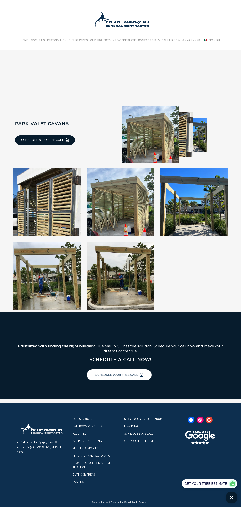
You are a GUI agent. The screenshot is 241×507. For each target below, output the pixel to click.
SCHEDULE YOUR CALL (138, 433)
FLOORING (79, 433)
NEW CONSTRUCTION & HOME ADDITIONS (91, 465)
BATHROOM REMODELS (87, 426)
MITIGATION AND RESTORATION (92, 455)
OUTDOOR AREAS (83, 474)
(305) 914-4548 (48, 442)
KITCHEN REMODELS (85, 448)
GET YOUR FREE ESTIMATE (140, 441)
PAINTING (78, 481)
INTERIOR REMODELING (87, 441)
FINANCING (131, 426)
